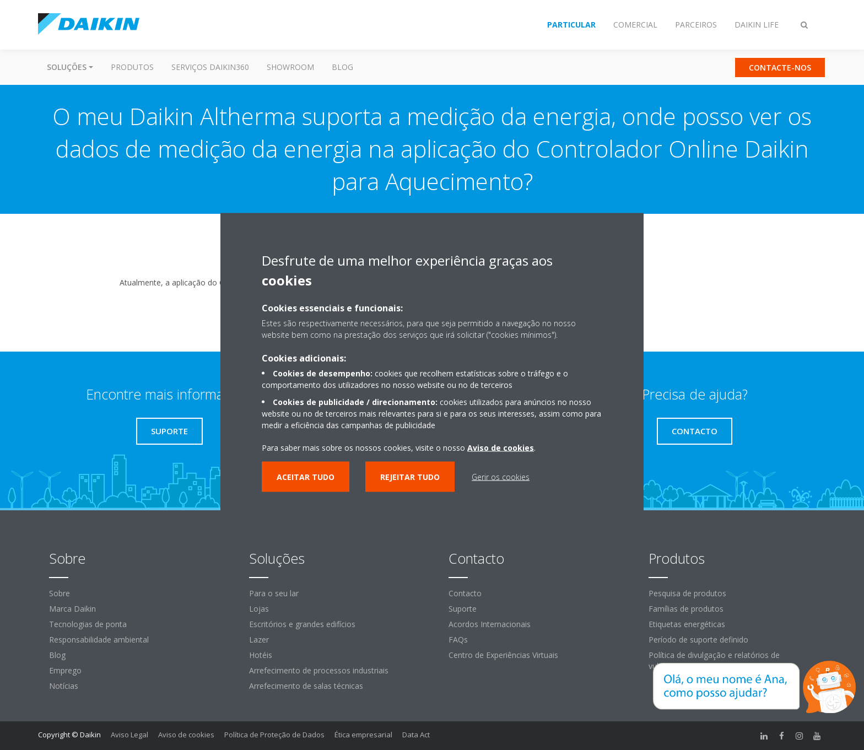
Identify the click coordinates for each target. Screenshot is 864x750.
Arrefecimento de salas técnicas (306, 686)
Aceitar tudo (305, 476)
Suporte (463, 608)
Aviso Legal (129, 735)
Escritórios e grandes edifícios (302, 624)
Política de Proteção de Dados (274, 735)
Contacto (465, 593)
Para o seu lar (274, 593)
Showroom (290, 67)
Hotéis (260, 655)
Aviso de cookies (186, 735)
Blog (342, 67)
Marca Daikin (72, 608)
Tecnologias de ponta (88, 624)
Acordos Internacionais (490, 624)
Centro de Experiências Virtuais (503, 655)
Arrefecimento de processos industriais (318, 670)
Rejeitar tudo (410, 476)
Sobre (59, 593)
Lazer (259, 639)
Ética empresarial (363, 735)
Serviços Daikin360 (210, 67)
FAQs (458, 639)
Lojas (259, 608)
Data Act (416, 735)
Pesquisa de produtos (687, 593)
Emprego (65, 670)
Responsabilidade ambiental (99, 639)
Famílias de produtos (686, 608)
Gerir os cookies (501, 476)
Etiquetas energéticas (687, 624)
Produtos (132, 67)
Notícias (63, 686)
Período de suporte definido (698, 639)
